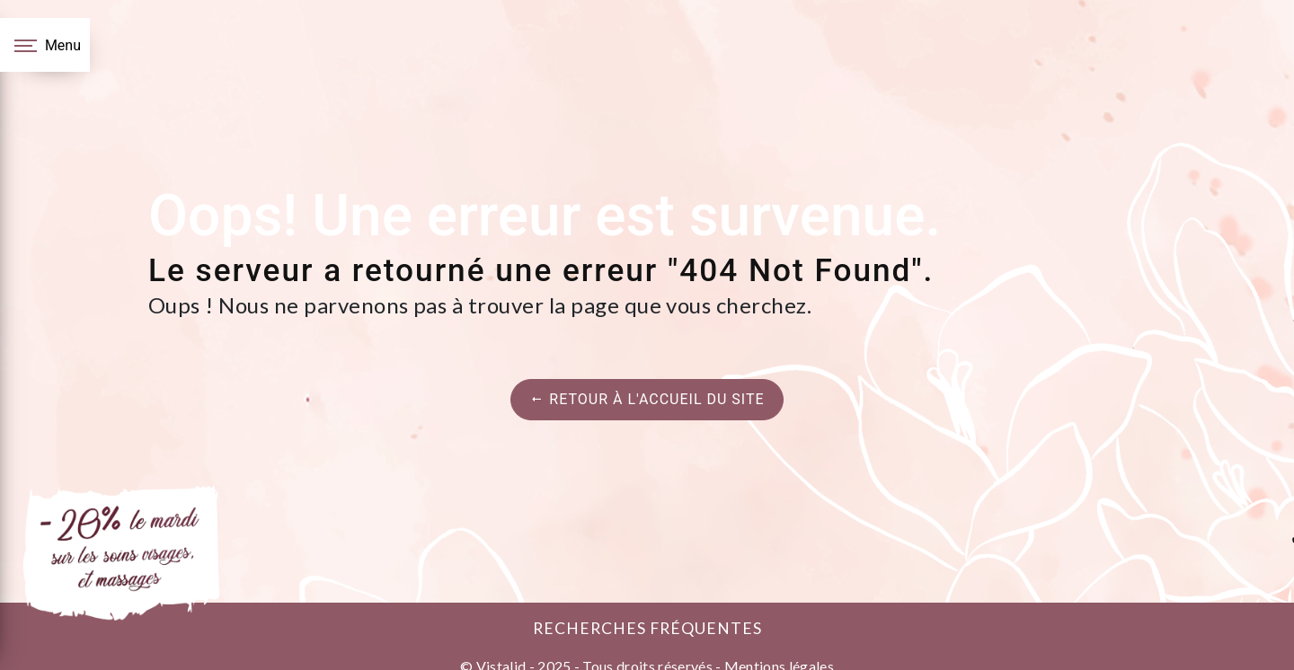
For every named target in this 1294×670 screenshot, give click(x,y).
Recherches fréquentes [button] (647, 628)
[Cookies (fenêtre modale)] (5, 659)
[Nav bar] (45, 45)
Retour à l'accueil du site (646, 399)
